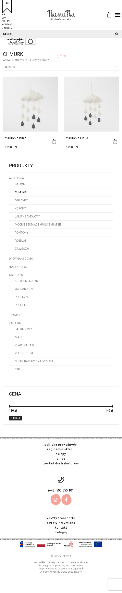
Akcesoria (16, 178)
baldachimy (23, 329)
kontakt (7, 24)
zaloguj (7, 27)
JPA (4, 17)
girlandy (21, 200)
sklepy (6, 21)
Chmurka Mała (77, 138)
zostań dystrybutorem (61, 463)
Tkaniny (14, 315)
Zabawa (15, 323)
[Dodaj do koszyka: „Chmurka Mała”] (115, 141)
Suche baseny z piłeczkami (34, 361)
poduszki (21, 297)
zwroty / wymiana (61, 522)
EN (7, 3)
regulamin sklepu (61, 449)
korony (20, 208)
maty (19, 337)
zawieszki (22, 248)
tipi (17, 369)
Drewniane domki (21, 258)
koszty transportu (61, 518)
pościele (21, 305)
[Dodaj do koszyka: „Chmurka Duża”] (54, 141)
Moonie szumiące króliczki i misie (38, 224)
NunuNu (61, 67)
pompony (21, 232)
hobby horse (18, 266)
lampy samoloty (27, 216)
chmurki (21, 192)
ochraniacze (24, 289)
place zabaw (24, 345)
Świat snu (16, 274)
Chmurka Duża (16, 138)
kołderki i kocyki (26, 280)
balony (20, 184)
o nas (61, 458)
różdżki (20, 240)
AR (3, 14)
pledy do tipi (24, 353)
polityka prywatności (61, 444)
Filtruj (15, 418)
